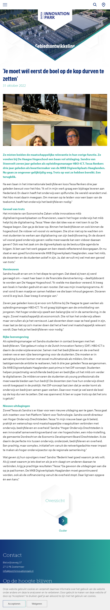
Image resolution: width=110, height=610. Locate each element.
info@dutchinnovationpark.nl (18, 571)
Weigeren (37, 603)
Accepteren (14, 603)
